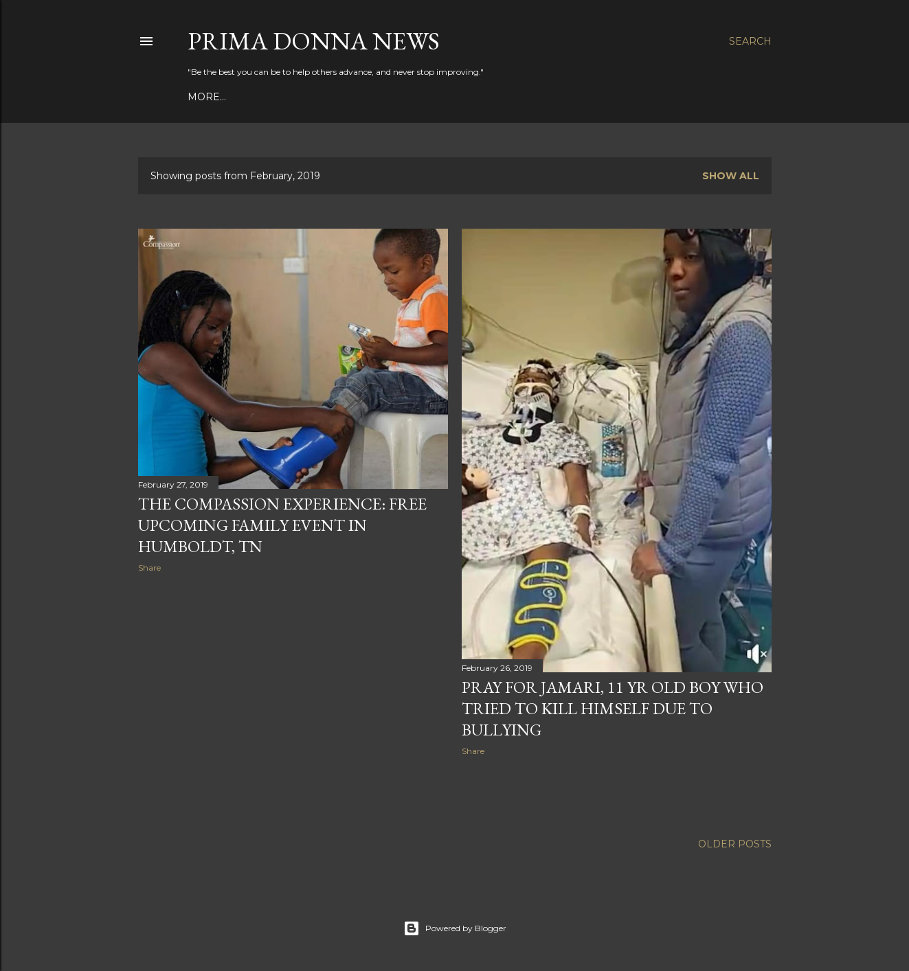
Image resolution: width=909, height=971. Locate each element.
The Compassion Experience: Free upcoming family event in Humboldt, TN (282, 525)
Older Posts (735, 844)
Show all (730, 176)
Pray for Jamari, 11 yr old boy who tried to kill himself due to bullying (612, 708)
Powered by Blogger (454, 928)
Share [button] (149, 567)
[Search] (750, 41)
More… (207, 97)
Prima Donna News (314, 41)
